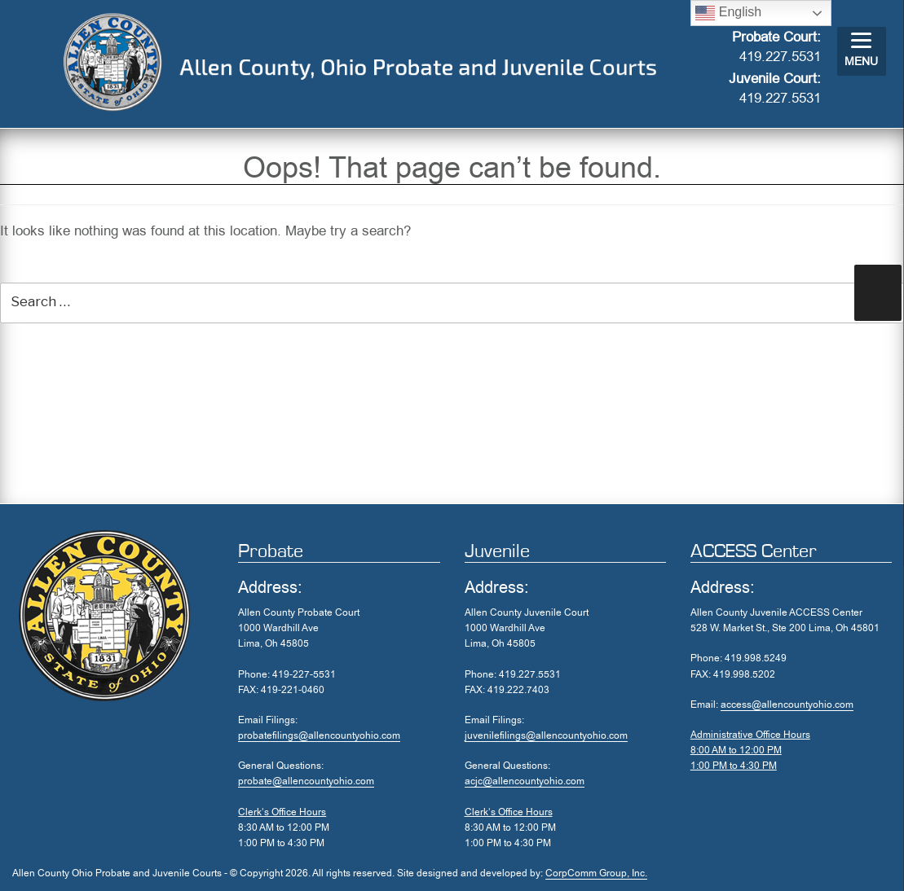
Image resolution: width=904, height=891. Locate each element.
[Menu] (861, 51)
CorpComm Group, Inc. (596, 873)
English (728, 13)
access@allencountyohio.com (787, 704)
